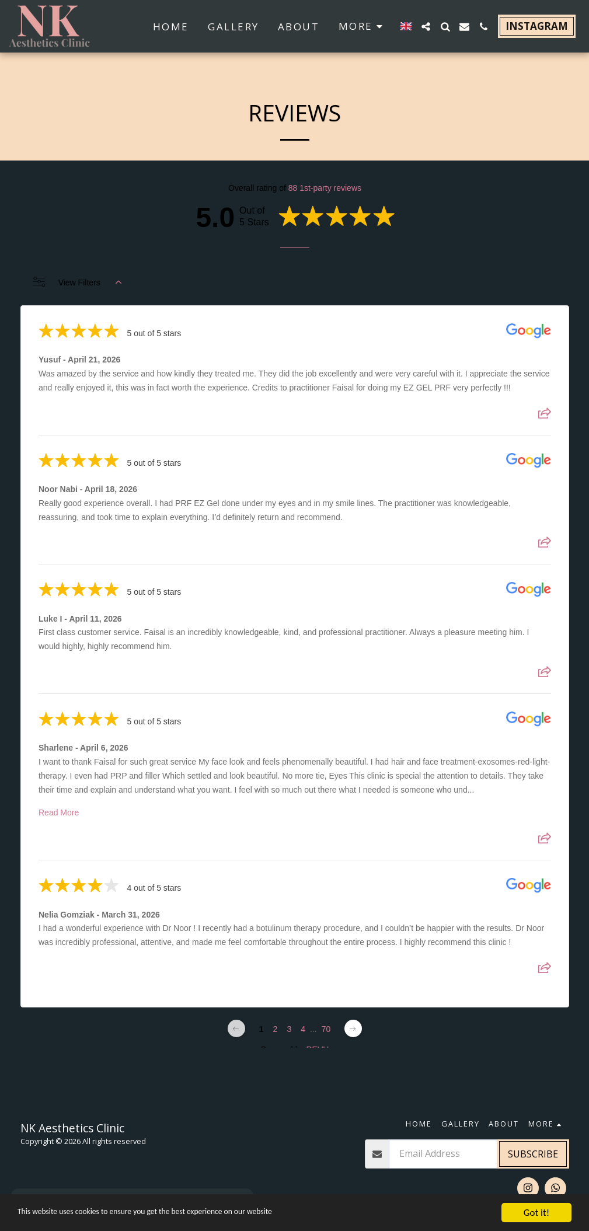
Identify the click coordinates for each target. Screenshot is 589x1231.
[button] (426, 27)
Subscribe (533, 1154)
